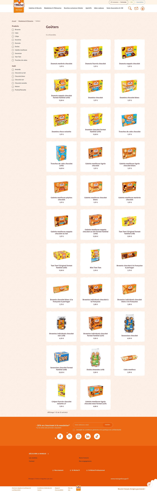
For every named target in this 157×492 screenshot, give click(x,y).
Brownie (17, 29)
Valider (107, 425)
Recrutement (57, 470)
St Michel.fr (75, 470)
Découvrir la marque (37, 454)
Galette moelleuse (21, 50)
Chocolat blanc (20, 76)
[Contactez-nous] (136, 8)
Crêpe (17, 36)
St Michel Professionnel (95, 470)
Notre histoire (84, 458)
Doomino (18, 40)
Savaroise (18, 53)
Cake (16, 33)
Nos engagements (85, 461)
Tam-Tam (18, 57)
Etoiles (17, 47)
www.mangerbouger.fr (120, 479)
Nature (17, 86)
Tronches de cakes (21, 60)
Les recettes (33, 458)
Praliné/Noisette (20, 90)
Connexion (118, 2)
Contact (31, 461)
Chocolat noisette (21, 83)
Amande (18, 69)
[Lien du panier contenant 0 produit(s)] (142, 8)
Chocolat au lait (20, 73)
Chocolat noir (19, 80)
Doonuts (18, 43)
